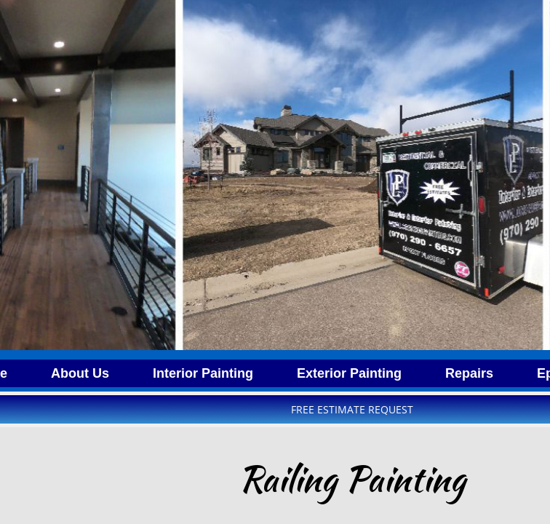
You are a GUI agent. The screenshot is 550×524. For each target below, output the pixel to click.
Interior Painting (203, 373)
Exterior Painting (349, 373)
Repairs (469, 373)
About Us (80, 373)
